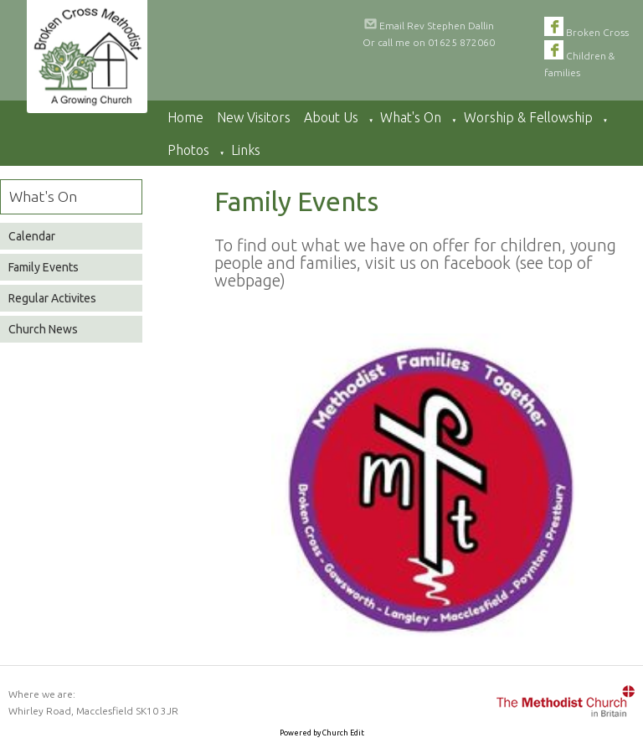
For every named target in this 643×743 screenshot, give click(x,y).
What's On (410, 117)
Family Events (43, 267)
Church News (43, 329)
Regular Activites (52, 298)
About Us (331, 117)
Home (185, 117)
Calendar (31, 236)
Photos (188, 149)
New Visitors (254, 117)
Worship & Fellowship (528, 117)
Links (245, 149)
